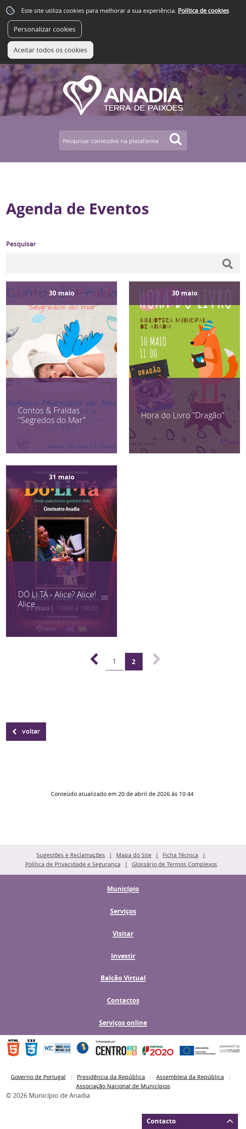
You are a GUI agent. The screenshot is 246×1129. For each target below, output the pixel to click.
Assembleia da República (190, 1077)
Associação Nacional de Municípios (123, 1086)
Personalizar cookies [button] (45, 29)
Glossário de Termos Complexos (174, 864)
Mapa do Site (133, 855)
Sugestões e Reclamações (70, 855)
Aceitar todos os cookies (50, 50)
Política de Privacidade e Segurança (73, 864)
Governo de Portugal (38, 1077)
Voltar (31, 731)
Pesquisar (21, 243)
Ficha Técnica (180, 855)
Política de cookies (203, 10)
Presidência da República (111, 1077)
